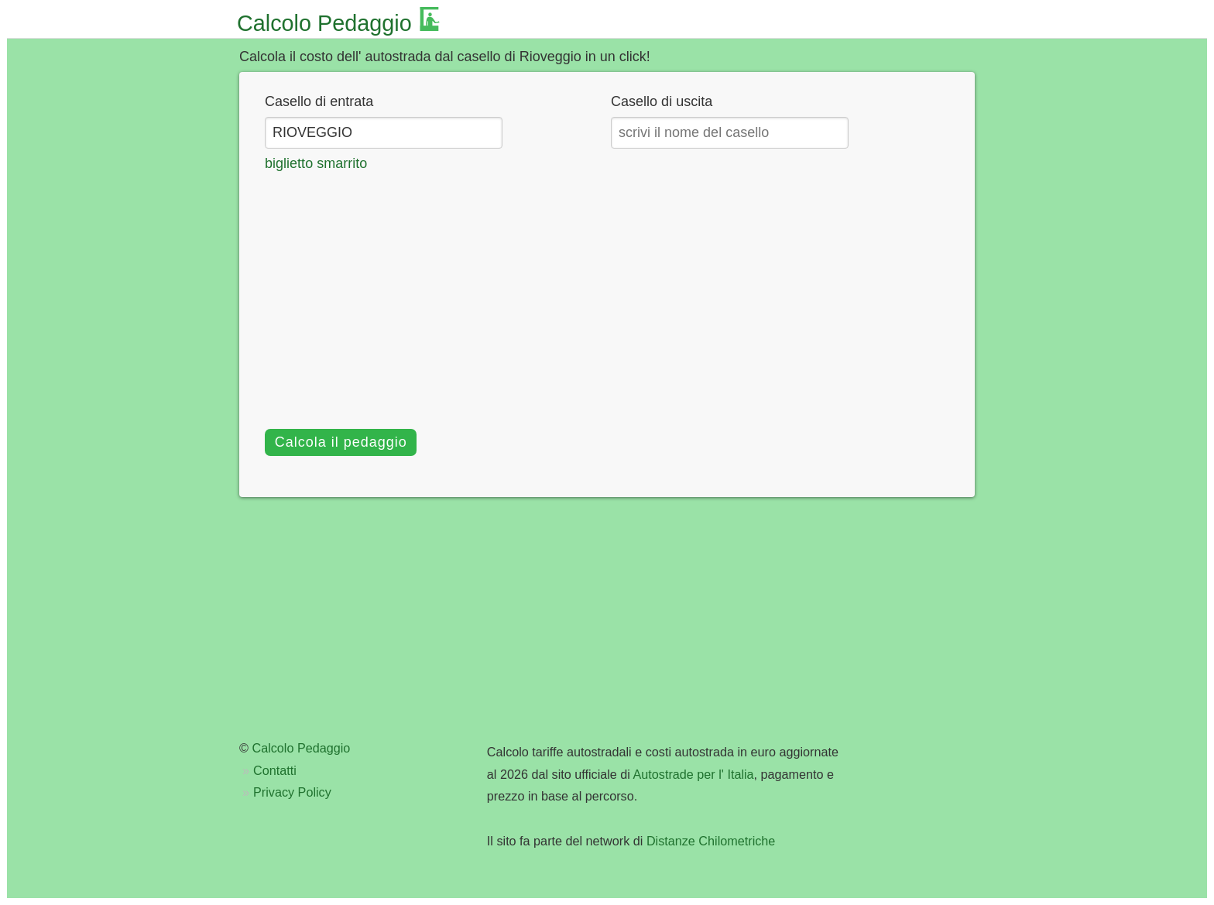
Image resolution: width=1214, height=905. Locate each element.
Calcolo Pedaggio (324, 23)
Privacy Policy (292, 792)
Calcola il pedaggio (341, 442)
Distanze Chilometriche (710, 841)
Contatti (275, 770)
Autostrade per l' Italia (693, 774)
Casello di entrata (319, 101)
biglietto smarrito (316, 163)
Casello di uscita (661, 101)
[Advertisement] (607, 290)
